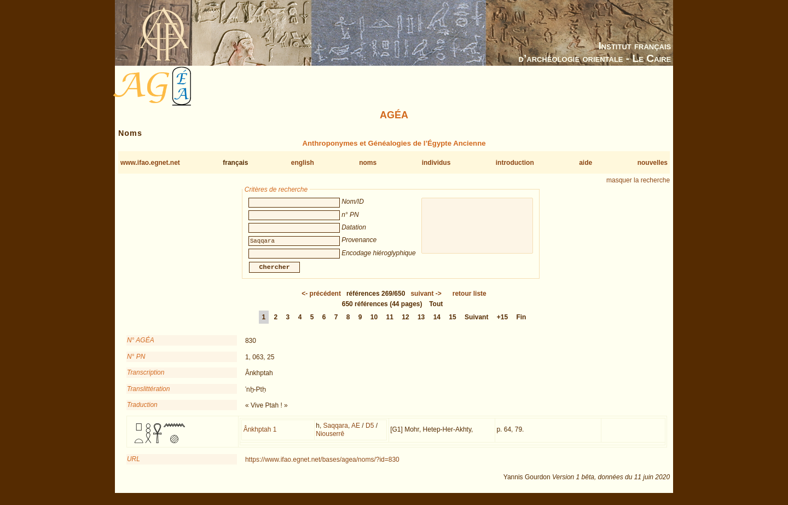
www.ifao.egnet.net (150, 163)
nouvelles (653, 163)
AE (355, 432)
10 (374, 324)
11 (389, 324)
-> (425, 300)
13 (421, 324)
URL (133, 465)
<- (321, 300)
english (302, 163)
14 (437, 324)
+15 (502, 324)
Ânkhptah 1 (260, 436)
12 (405, 324)
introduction (515, 163)
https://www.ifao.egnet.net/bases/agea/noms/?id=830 (322, 466)
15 (452, 324)
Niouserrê (330, 440)
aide (585, 163)
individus (436, 163)
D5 (370, 432)
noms (367, 163)
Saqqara (335, 432)
